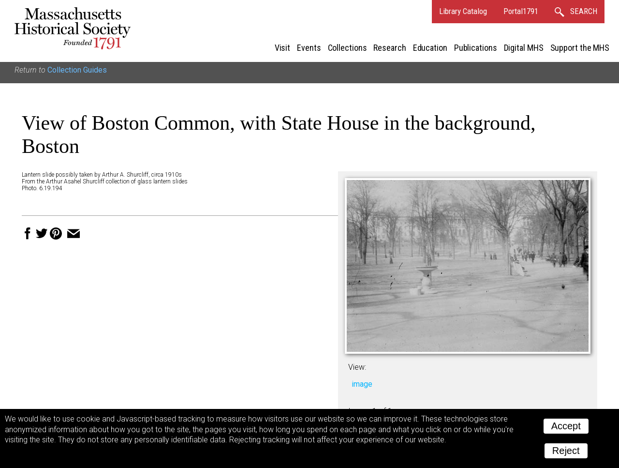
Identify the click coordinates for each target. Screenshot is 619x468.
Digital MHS (524, 48)
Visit (283, 48)
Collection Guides (77, 70)
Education (430, 48)
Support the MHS (580, 48)
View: (357, 367)
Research (389, 48)
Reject (566, 450)
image (362, 384)
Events (309, 48)
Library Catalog (463, 11)
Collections (347, 48)
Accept (566, 426)
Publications (475, 48)
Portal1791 (520, 11)
